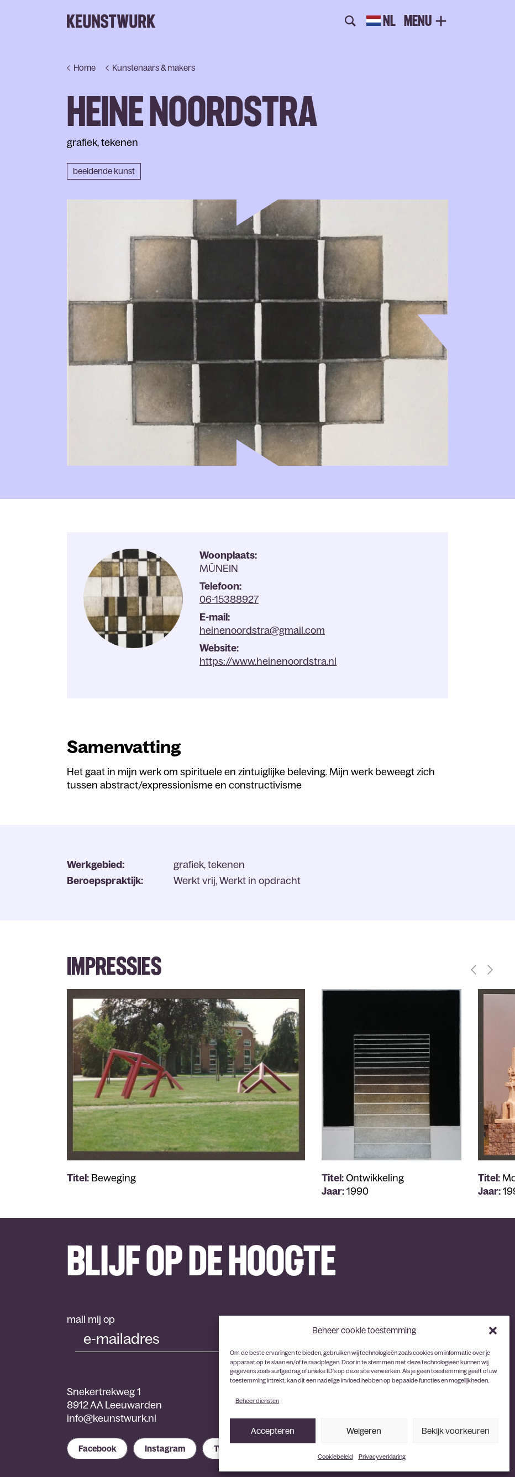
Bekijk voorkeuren (456, 1431)
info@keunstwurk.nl (111, 1418)
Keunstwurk (111, 21)
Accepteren (273, 1431)
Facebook (97, 1448)
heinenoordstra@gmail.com (262, 630)
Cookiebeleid (335, 1456)
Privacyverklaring (382, 1456)
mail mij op (91, 1319)
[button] (492, 1330)
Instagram (165, 1448)
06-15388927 (229, 599)
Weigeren (363, 1431)
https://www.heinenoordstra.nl (268, 661)
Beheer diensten (257, 1400)
